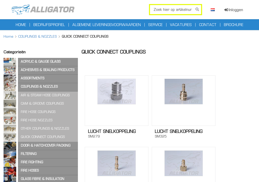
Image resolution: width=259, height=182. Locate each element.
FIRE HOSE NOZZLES (36, 120)
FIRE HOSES (30, 170)
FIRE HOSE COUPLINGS (38, 112)
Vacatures (181, 24)
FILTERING (28, 154)
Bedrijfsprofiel (49, 24)
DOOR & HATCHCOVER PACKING (45, 145)
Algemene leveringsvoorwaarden (106, 24)
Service (155, 24)
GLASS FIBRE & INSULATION (42, 179)
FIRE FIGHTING (32, 162)
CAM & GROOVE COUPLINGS (42, 103)
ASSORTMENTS (32, 78)
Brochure (233, 24)
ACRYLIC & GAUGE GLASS (40, 61)
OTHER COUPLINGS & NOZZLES (45, 128)
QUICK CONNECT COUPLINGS (43, 137)
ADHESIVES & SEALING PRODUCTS (47, 70)
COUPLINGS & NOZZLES (37, 36)
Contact (208, 24)
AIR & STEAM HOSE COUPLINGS (45, 95)
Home (21, 24)
